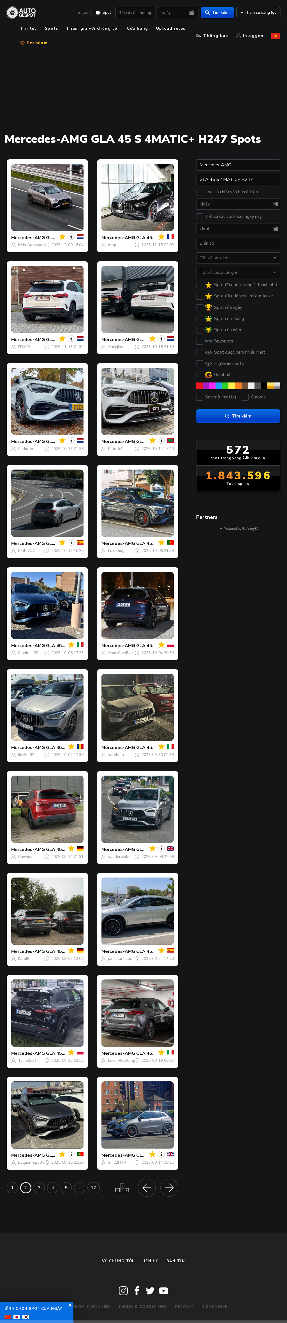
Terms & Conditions (142, 1306)
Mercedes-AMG (28, 238)
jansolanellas (120, 958)
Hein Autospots (32, 245)
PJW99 (24, 346)
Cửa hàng (137, 28)
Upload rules (171, 28)
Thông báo (212, 35)
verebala (116, 754)
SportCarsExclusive (125, 652)
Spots (51, 28)
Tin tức (81, 13)
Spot (106, 13)
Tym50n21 (27, 1060)
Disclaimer (215, 1306)
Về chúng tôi (118, 1261)
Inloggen (249, 35)
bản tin (175, 1261)
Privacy (184, 1306)
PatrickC (115, 448)
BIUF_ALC (26, 550)
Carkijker (116, 346)
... (79, 1188)
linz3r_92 (26, 754)
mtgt (112, 245)
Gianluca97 (28, 652)
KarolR (24, 958)
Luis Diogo (117, 550)
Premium (34, 43)
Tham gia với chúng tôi (92, 28)
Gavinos (25, 856)
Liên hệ (150, 1261)
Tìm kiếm (217, 12)
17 (93, 1188)
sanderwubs (119, 856)
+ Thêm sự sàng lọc (258, 12)
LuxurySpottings (122, 1060)
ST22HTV (117, 1162)
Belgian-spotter (32, 1162)
